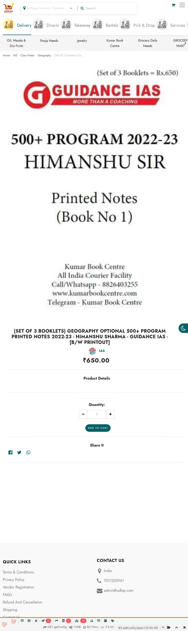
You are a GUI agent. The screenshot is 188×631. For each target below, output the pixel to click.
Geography (44, 55)
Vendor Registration (18, 587)
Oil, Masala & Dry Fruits (16, 43)
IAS (15, 55)
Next (185, 43)
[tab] (17, 26)
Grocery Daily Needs (147, 43)
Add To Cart (98, 428)
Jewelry (82, 40)
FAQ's (7, 594)
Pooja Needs (49, 40)
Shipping (10, 609)
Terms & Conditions (18, 572)
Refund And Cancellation (22, 602)
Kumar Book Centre (115, 43)
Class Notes (27, 55)
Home (6, 55)
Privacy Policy (13, 579)
